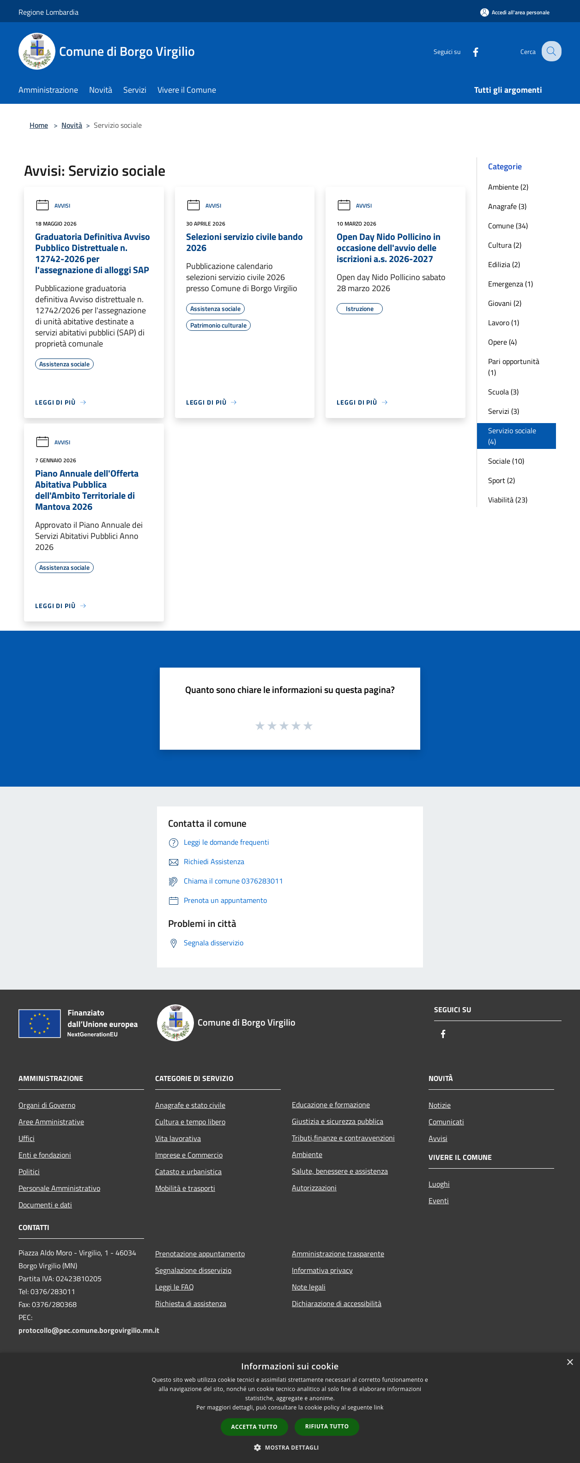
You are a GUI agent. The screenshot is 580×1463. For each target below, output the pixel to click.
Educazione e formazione (331, 1104)
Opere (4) (502, 341)
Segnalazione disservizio (193, 1270)
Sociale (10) (506, 460)
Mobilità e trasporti (185, 1188)
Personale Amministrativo (59, 1188)
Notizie (440, 1105)
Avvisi (52, 205)
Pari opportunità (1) (513, 367)
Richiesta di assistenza (190, 1303)
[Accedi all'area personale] (515, 12)
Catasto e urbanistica (188, 1171)
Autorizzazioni (314, 1187)
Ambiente (307, 1154)
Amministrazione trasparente (338, 1253)
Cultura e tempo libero (190, 1121)
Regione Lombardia (48, 12)
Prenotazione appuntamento (200, 1253)
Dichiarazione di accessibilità (336, 1303)
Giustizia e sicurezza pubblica (337, 1121)
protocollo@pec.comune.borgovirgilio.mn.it (88, 1330)
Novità (71, 125)
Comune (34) (508, 225)
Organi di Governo (46, 1105)
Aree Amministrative (51, 1121)
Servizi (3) (503, 411)
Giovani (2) (504, 303)
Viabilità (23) (507, 499)
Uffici (26, 1138)
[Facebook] (468, 51)
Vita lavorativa (178, 1138)
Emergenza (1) (510, 283)
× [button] (569, 1362)
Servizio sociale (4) (512, 436)
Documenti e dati (45, 1204)
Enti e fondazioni (44, 1154)
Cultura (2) (504, 245)
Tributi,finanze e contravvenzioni (343, 1137)
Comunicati (446, 1121)
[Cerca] (550, 51)
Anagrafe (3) (507, 206)
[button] (290, 1447)
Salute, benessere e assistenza (340, 1170)
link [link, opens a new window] (379, 1407)
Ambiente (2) (508, 186)
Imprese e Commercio (189, 1154)
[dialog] (290, 1408)
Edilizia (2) (504, 264)
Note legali (309, 1286)
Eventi (439, 1200)
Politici (29, 1171)
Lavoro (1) (503, 322)
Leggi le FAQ (174, 1286)
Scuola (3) (503, 391)
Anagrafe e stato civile (190, 1105)
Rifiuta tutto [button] (327, 1426)
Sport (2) (501, 480)
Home (39, 125)
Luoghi (439, 1183)
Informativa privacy (322, 1270)
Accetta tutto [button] (254, 1427)
